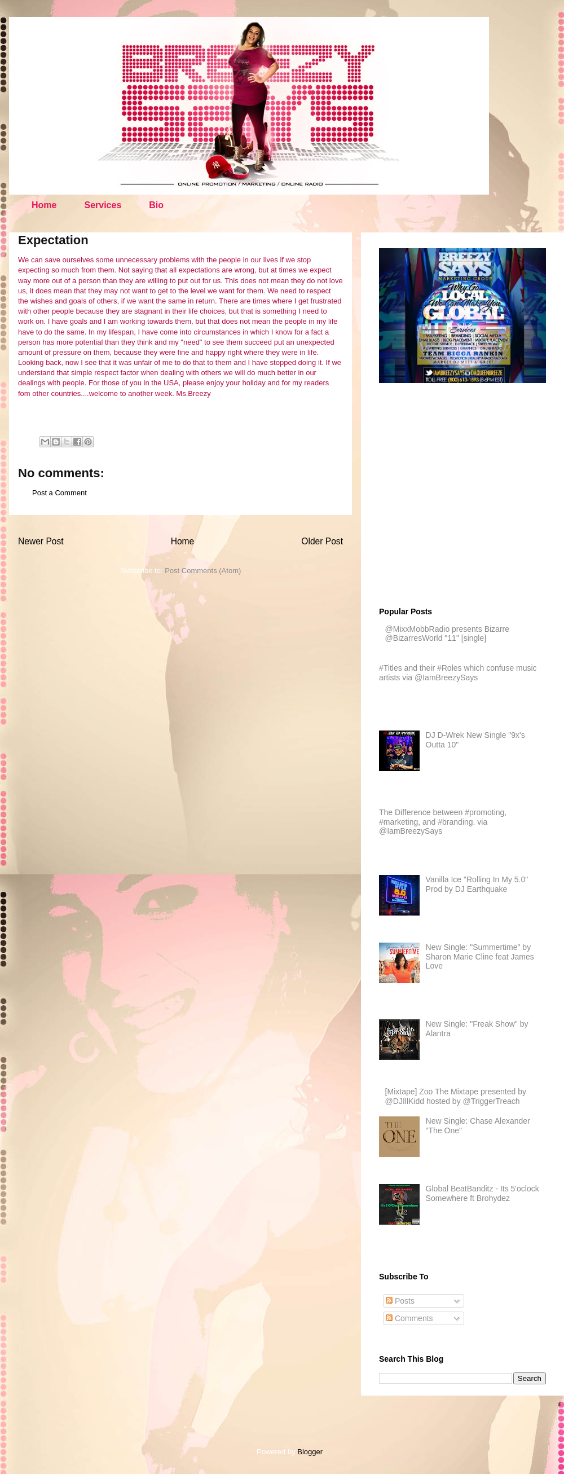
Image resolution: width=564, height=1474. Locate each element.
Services (102, 205)
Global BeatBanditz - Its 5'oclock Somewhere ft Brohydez (482, 1193)
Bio (156, 205)
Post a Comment (59, 493)
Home (44, 205)
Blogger (309, 1451)
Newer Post (41, 541)
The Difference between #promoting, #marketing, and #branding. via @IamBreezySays (442, 822)
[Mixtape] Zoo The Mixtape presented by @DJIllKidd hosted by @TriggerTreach (455, 1096)
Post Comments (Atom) (203, 570)
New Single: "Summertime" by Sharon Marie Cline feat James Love (480, 957)
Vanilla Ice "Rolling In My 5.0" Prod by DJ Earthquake (477, 884)
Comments (409, 1318)
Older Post (322, 541)
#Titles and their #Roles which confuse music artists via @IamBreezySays (458, 672)
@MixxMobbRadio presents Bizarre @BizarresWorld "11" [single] (447, 633)
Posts (400, 1300)
